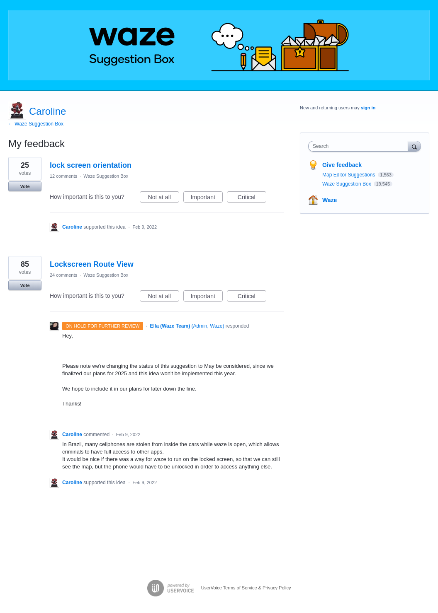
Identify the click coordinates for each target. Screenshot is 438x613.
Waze (329, 200)
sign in (368, 107)
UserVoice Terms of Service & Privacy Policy (246, 587)
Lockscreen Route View (92, 264)
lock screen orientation (90, 165)
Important (207, 198)
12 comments (63, 176)
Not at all (163, 198)
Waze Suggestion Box (105, 176)
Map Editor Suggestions (349, 175)
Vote (24, 186)
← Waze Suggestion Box (35, 124)
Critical (252, 198)
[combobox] (360, 146)
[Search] (414, 146)
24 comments (63, 275)
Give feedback (342, 165)
